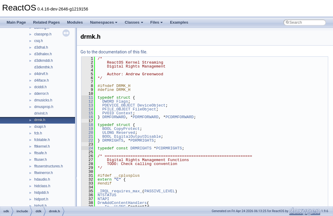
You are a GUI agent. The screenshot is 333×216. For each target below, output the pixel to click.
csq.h (38, 41)
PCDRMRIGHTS (169, 148)
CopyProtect (127, 128)
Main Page (16, 22)
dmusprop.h (43, 107)
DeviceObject (152, 105)
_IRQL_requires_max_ (120, 191)
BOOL (107, 128)
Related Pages (46, 22)
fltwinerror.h (43, 173)
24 (87, 148)
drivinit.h (41, 113)
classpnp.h (42, 34)
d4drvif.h (41, 74)
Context (124, 113)
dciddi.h (40, 87)
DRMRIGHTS (112, 140)
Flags (122, 101)
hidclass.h (42, 186)
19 (87, 128)
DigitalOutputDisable (137, 136)
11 (87, 97)
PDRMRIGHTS (142, 140)
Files (156, 22)
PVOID (108, 113)
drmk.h (39, 120)
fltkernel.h (42, 146)
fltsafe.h (40, 153)
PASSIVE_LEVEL (159, 191)
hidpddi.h (41, 192)
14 (87, 109)
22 (87, 140)
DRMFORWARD (114, 117)
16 (87, 117)
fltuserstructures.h (48, 166)
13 (87, 105)
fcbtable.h (42, 140)
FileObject (144, 109)
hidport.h (41, 199)
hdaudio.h (42, 179)
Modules (75, 22)
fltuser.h (40, 160)
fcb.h (38, 133)
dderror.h (41, 94)
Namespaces (104, 22)
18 (87, 125)
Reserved (125, 132)
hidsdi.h (40, 206)
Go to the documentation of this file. (113, 52)
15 (87, 113)
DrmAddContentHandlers (122, 203)
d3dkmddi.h (43, 60)
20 (87, 132)
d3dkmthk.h (43, 67)
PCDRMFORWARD (179, 117)
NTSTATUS (107, 195)
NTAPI (103, 199)
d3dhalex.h (43, 54)
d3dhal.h (41, 47)
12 (87, 101)
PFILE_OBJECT (116, 109)
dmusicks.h (43, 100)
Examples (179, 22)
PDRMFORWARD (146, 117)
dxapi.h (40, 126)
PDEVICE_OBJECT (118, 105)
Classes (134, 22)
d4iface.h (41, 80)
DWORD (108, 101)
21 (87, 136)
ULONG (108, 132)
